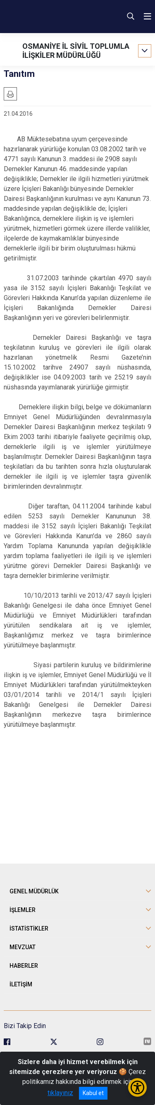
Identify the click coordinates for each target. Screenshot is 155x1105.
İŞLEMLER (23, 910)
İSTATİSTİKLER (29, 928)
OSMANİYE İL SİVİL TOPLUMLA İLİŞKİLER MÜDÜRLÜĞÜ (75, 51)
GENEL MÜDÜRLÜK (34, 891)
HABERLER (24, 965)
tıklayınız (60, 1093)
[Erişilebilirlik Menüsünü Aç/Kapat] (137, 1087)
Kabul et (93, 1093)
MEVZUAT (23, 947)
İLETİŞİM (21, 984)
